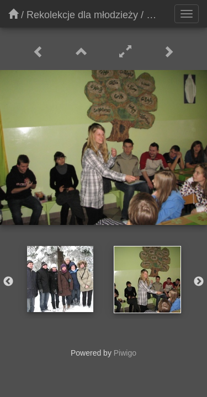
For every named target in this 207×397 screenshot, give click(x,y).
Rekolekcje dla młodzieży (82, 14)
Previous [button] (8, 281)
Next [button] (198, 281)
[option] (60, 279)
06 (151, 14)
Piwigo (125, 352)
